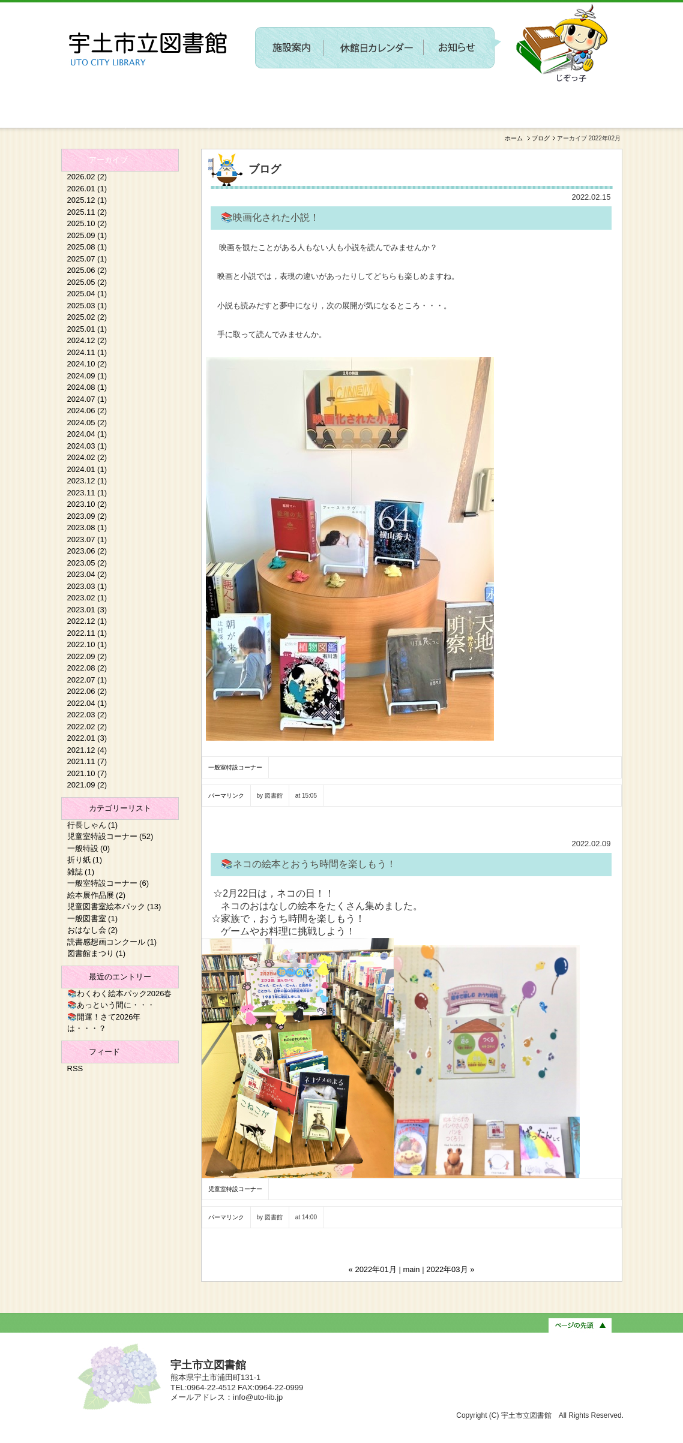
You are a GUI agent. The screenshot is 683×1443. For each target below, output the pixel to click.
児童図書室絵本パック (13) (114, 906)
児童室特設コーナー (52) (110, 836)
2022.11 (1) (87, 633)
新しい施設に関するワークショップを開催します (158, 123)
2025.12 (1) (87, 200)
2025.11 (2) (87, 212)
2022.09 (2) (87, 656)
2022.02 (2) (87, 726)
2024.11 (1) (87, 352)
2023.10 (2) (87, 504)
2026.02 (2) (87, 176)
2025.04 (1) (87, 293)
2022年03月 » (450, 1269)
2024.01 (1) (87, 469)
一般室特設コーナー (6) (108, 883)
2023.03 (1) (87, 586)
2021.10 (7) (87, 773)
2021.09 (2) (87, 784)
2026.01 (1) (87, 188)
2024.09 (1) (87, 375)
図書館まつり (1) (96, 953)
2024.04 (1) (87, 433)
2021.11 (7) (87, 761)
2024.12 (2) (87, 340)
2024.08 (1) (87, 387)
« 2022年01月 (373, 1269)
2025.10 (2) (87, 223)
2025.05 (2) (87, 282)
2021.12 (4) (87, 749)
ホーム (514, 138)
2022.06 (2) (87, 691)
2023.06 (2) (87, 550)
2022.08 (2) (87, 667)
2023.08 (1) (87, 527)
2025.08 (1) (87, 246)
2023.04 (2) (87, 574)
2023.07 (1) (87, 539)
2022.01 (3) (87, 737)
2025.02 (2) (87, 316)
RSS (75, 1068)
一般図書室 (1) (92, 918)
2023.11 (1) (87, 492)
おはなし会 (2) (92, 929)
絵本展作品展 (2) (96, 895)
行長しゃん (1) (92, 824)
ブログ (541, 138)
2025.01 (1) (87, 328)
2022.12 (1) (87, 621)
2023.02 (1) (87, 597)
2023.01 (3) (87, 609)
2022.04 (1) (87, 703)
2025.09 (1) (87, 235)
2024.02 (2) (87, 457)
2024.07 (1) (87, 399)
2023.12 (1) (87, 480)
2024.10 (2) (87, 363)
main (411, 1269)
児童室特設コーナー (235, 1189)
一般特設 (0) (88, 848)
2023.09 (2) (87, 516)
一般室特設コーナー (235, 767)
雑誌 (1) (81, 871)
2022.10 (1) (87, 644)
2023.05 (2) (87, 562)
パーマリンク (226, 795)
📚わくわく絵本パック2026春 (119, 993)
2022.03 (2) (87, 714)
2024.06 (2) (87, 410)
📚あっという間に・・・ (111, 1004)
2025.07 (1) (87, 258)
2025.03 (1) (87, 305)
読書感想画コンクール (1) (112, 941)
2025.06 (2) (87, 270)
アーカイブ (108, 159)
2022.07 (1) (87, 679)
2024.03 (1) (87, 445)
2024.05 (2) (87, 422)
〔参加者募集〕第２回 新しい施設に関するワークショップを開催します (400, 93)
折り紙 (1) (85, 859)
